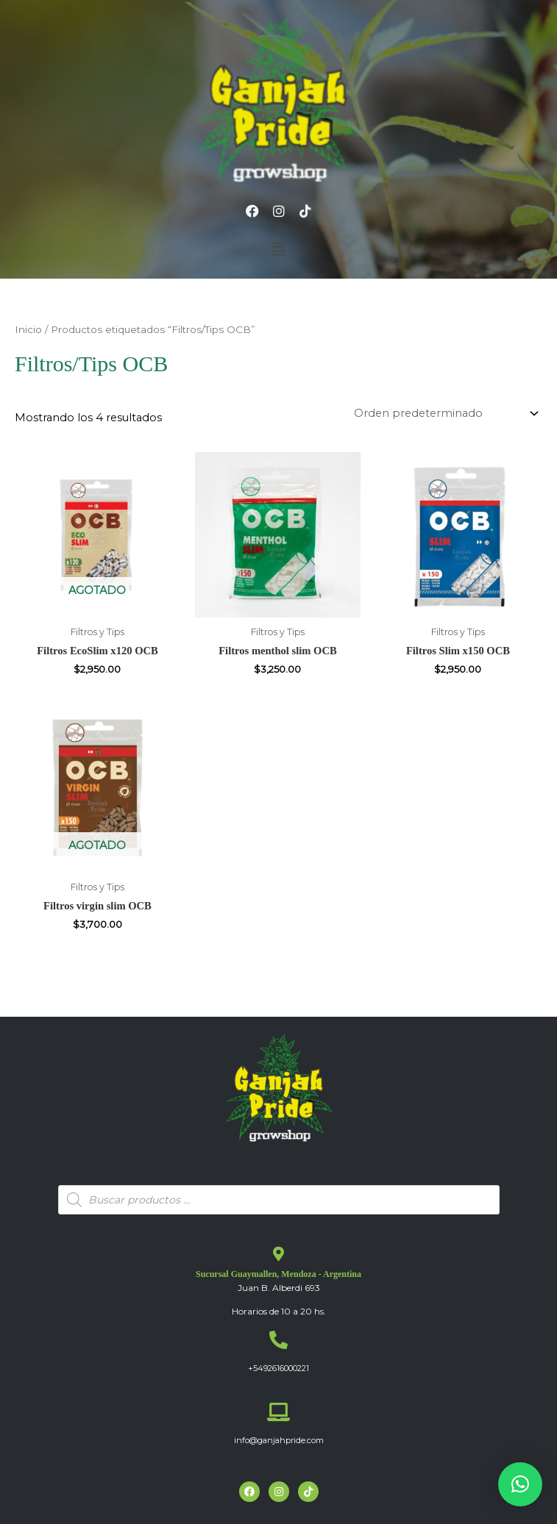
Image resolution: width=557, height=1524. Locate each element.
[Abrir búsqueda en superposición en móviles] (279, 1199)
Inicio (28, 329)
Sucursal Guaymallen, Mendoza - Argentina (278, 1274)
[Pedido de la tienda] (443, 413)
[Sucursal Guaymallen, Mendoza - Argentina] (279, 1254)
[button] (278, 249)
